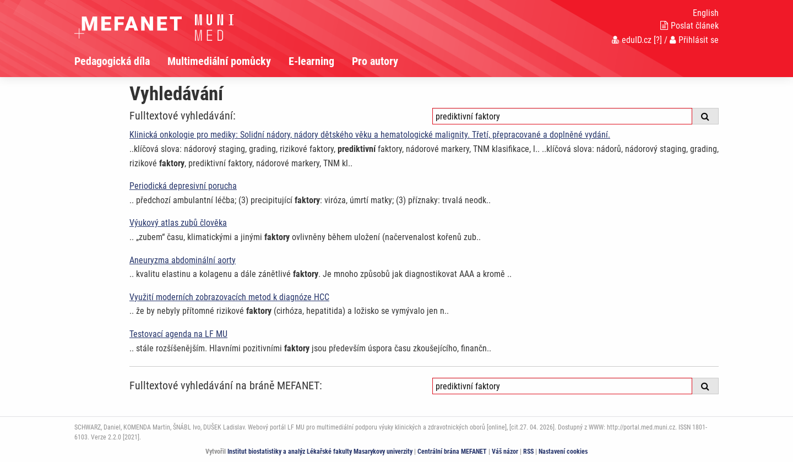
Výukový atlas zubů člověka (178, 223)
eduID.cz (631, 40)
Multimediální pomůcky (219, 61)
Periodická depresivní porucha (183, 186)
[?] (658, 40)
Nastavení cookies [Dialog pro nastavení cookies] (563, 451)
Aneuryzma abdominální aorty (182, 260)
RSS (528, 451)
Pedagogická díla (112, 61)
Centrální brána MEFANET (452, 451)
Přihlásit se (694, 40)
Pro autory (375, 61)
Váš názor (505, 451)
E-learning (311, 61)
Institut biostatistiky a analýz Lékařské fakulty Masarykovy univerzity (319, 451)
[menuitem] (120, 61)
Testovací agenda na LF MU (178, 334)
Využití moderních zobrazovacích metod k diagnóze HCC (229, 297)
